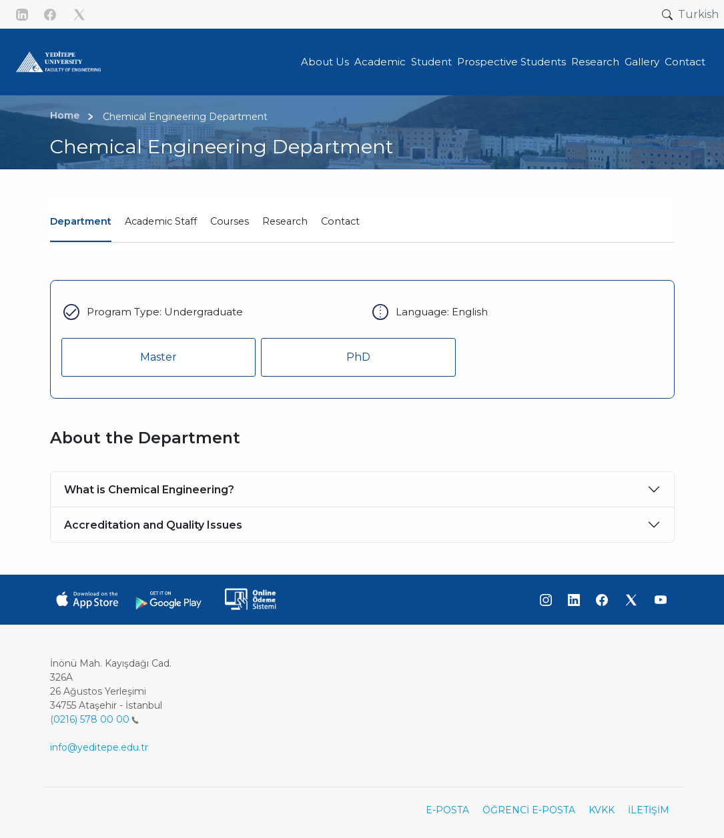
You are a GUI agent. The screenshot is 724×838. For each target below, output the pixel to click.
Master (158, 357)
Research (285, 221)
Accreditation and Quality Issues (153, 525)
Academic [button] (380, 61)
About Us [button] (325, 61)
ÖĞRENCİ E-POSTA (528, 810)
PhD (358, 357)
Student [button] (431, 61)
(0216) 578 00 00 (94, 719)
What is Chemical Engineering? (149, 489)
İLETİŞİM (648, 810)
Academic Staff (161, 221)
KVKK (602, 810)
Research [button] (595, 61)
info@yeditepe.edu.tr (99, 747)
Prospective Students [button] (511, 61)
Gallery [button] (642, 61)
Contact (340, 221)
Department (80, 221)
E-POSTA (447, 810)
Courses (229, 221)
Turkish (698, 14)
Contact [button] (685, 61)
